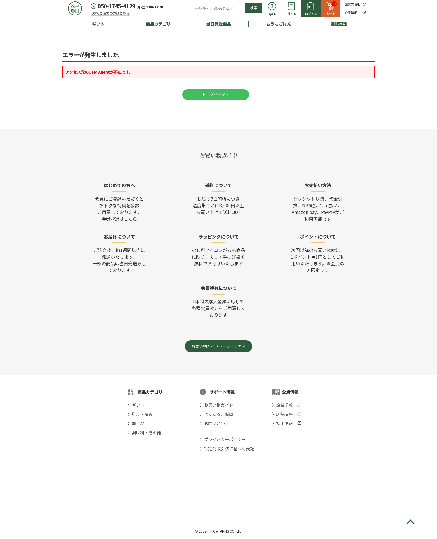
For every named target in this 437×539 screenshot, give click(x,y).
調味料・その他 (146, 432)
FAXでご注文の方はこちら (110, 13)
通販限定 (339, 24)
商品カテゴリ (158, 24)
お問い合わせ (216, 423)
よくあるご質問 (218, 414)
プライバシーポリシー (225, 439)
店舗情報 (284, 414)
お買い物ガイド (218, 405)
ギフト (98, 24)
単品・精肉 (142, 414)
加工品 (138, 423)
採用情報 (284, 423)
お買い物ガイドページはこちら (218, 346)
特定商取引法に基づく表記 (229, 448)
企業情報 (284, 405)
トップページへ (215, 94)
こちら (130, 218)
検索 (253, 8)
